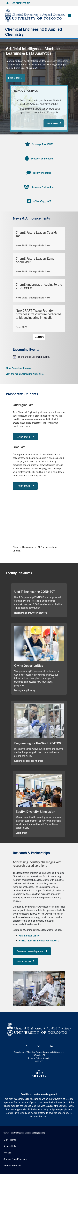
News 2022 (21, 245)
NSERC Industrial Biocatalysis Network (39, 940)
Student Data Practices (14, 1158)
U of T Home (9, 1139)
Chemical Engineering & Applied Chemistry (33, 31)
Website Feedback (12, 1165)
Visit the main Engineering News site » (25, 373)
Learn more (21, 832)
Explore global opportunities (28, 760)
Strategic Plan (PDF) (42, 144)
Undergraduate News (39, 245)
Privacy (7, 1152)
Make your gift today (24, 690)
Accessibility (9, 1146)
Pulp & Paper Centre (29, 935)
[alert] (39, 357)
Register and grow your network (30, 612)
